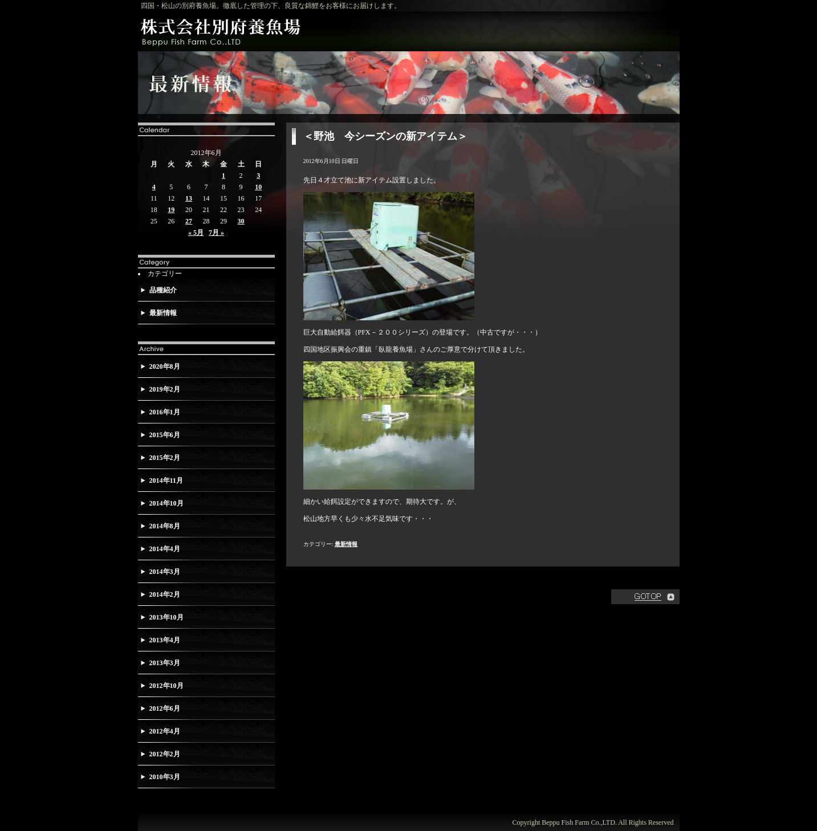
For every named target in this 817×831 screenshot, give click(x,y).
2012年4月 (164, 731)
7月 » (216, 233)
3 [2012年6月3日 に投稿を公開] (258, 176)
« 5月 (196, 233)
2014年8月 (164, 526)
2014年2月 (164, 594)
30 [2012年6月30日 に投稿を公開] (241, 221)
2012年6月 (164, 708)
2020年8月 (164, 366)
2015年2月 (164, 458)
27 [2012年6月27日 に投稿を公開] (188, 221)
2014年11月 (166, 480)
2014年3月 (164, 572)
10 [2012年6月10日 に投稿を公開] (258, 187)
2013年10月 (166, 617)
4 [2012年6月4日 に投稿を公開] (154, 187)
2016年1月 (164, 412)
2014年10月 (166, 503)
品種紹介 (163, 290)
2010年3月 (164, 777)
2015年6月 (164, 435)
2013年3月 (164, 663)
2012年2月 (164, 754)
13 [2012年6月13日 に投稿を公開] (188, 198)
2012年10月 (166, 686)
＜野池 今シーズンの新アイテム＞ (385, 136)
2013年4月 (164, 640)
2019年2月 (164, 389)
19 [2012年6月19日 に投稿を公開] (171, 210)
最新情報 (163, 313)
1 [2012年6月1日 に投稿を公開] (223, 176)
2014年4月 (164, 549)
